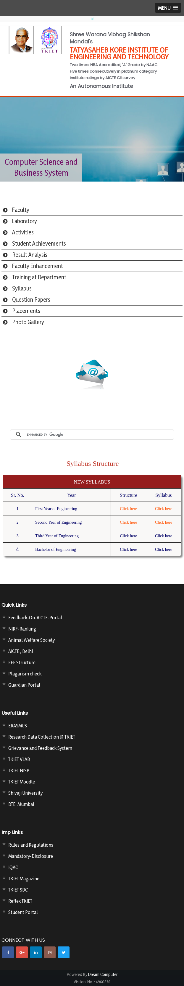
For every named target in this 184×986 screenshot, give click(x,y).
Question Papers (31, 299)
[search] (99, 434)
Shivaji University (25, 793)
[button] (168, 8)
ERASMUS (17, 726)
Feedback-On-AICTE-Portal (35, 618)
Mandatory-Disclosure (30, 856)
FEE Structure (21, 662)
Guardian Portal (24, 685)
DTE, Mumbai (21, 804)
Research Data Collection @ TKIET (41, 737)
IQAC (13, 867)
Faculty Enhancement (37, 266)
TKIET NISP (18, 770)
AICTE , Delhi (20, 651)
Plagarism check (24, 674)
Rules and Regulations (30, 845)
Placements (26, 310)
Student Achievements (39, 243)
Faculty (20, 209)
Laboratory (24, 221)
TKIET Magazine (23, 878)
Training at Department (39, 277)
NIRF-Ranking (22, 629)
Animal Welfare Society (31, 640)
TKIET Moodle (21, 782)
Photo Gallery (28, 322)
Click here (128, 509)
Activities (23, 232)
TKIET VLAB (19, 759)
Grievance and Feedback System (40, 748)
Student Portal (23, 912)
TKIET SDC (18, 890)
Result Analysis (29, 254)
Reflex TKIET (20, 901)
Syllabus (22, 288)
